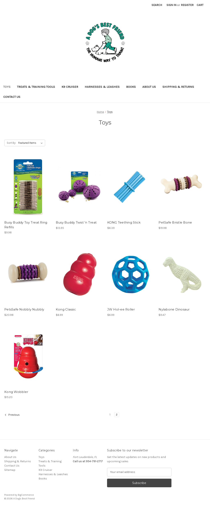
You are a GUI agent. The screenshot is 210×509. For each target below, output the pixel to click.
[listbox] (31, 143)
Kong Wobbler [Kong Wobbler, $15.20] (16, 392)
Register (187, 5)
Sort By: (11, 142)
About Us (149, 87)
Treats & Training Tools (36, 87)
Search (157, 5)
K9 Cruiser (70, 87)
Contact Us (11, 97)
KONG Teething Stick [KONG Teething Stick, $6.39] (124, 222)
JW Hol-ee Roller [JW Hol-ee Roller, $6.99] (121, 309)
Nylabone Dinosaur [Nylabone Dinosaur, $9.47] (174, 309)
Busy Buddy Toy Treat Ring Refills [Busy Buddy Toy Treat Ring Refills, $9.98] (25, 224)
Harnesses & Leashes (102, 87)
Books (131, 87)
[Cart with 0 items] (200, 5)
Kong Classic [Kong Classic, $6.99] (66, 309)
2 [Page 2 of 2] (117, 414)
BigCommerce (26, 494)
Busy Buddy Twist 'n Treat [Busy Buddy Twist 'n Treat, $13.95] (76, 222)
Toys (6, 87)
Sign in (171, 5)
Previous (12, 415)
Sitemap (9, 470)
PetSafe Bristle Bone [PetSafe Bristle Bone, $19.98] (175, 222)
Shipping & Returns (178, 87)
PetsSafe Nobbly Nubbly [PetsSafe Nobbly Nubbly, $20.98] (24, 309)
